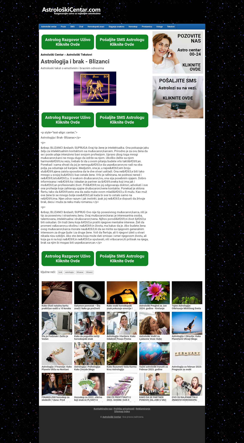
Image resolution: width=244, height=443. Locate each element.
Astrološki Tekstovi (79, 54)
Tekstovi (171, 26)
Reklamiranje (143, 408)
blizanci (89, 272)
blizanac (80, 272)
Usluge (159, 26)
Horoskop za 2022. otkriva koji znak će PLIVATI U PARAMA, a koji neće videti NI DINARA (88, 401)
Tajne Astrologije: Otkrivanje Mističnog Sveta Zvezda (186, 308)
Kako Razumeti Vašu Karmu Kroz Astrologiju (122, 368)
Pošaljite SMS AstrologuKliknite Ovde (122, 42)
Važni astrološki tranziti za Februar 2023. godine (153, 368)
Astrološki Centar (52, 54)
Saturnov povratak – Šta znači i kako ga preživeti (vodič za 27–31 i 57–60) (87, 308)
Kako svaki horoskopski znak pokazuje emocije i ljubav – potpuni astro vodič (122, 308)
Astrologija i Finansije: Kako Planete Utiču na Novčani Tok (57, 369)
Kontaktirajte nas (103, 408)
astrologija (69, 272)
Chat (81, 26)
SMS (72, 26)
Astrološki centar (48, 26)
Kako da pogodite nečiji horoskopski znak (86, 337)
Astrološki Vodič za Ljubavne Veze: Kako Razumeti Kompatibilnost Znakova (153, 340)
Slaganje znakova (116, 26)
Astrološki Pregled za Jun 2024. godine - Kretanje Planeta (153, 308)
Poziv (63, 26)
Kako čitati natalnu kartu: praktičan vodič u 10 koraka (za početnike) (56, 308)
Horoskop (133, 26)
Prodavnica (147, 26)
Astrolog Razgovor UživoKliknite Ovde (67, 42)
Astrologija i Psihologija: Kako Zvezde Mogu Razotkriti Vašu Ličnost (87, 369)
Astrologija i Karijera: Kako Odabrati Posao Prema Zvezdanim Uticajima (121, 339)
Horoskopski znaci (96, 26)
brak (60, 272)
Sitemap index (122, 411)
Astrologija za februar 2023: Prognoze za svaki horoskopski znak (187, 369)
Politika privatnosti (124, 408)
